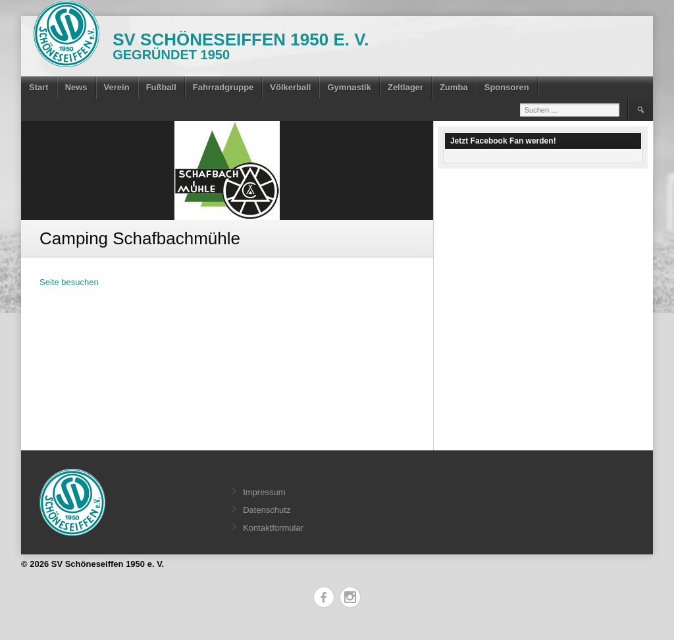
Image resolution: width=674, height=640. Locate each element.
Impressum (264, 492)
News (76, 87)
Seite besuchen (69, 282)
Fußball (161, 87)
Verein (117, 87)
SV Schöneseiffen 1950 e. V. (241, 39)
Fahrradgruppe (223, 87)
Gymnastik (349, 87)
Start (39, 87)
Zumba (454, 87)
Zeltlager (405, 87)
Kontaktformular (273, 528)
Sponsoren (506, 87)
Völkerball (290, 87)
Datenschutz (266, 510)
